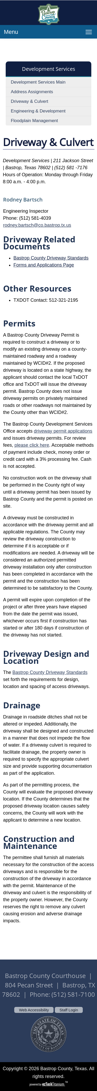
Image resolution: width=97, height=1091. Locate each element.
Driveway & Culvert (29, 101)
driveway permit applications (63, 431)
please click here (31, 445)
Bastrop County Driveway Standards (50, 258)
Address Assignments (32, 91)
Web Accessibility (34, 1010)
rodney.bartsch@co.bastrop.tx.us (37, 225)
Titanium (53, 1084)
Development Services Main (38, 82)
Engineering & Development (38, 111)
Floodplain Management (34, 120)
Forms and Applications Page (43, 265)
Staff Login (68, 1010)
